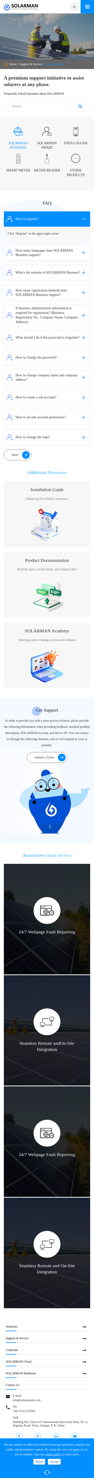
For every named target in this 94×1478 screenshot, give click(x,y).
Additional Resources (47, 476)
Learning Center (55, 64)
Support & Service (31, 64)
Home (13, 64)
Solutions (11, 1326)
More (21, 455)
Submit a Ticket (50, 757)
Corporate (12, 1350)
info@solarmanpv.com (27, 1400)
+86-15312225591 (24, 1411)
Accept (54, 1461)
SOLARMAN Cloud (18, 1361)
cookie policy (53, 1454)
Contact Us (13, 1385)
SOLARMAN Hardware (21, 1373)
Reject (39, 1461)
